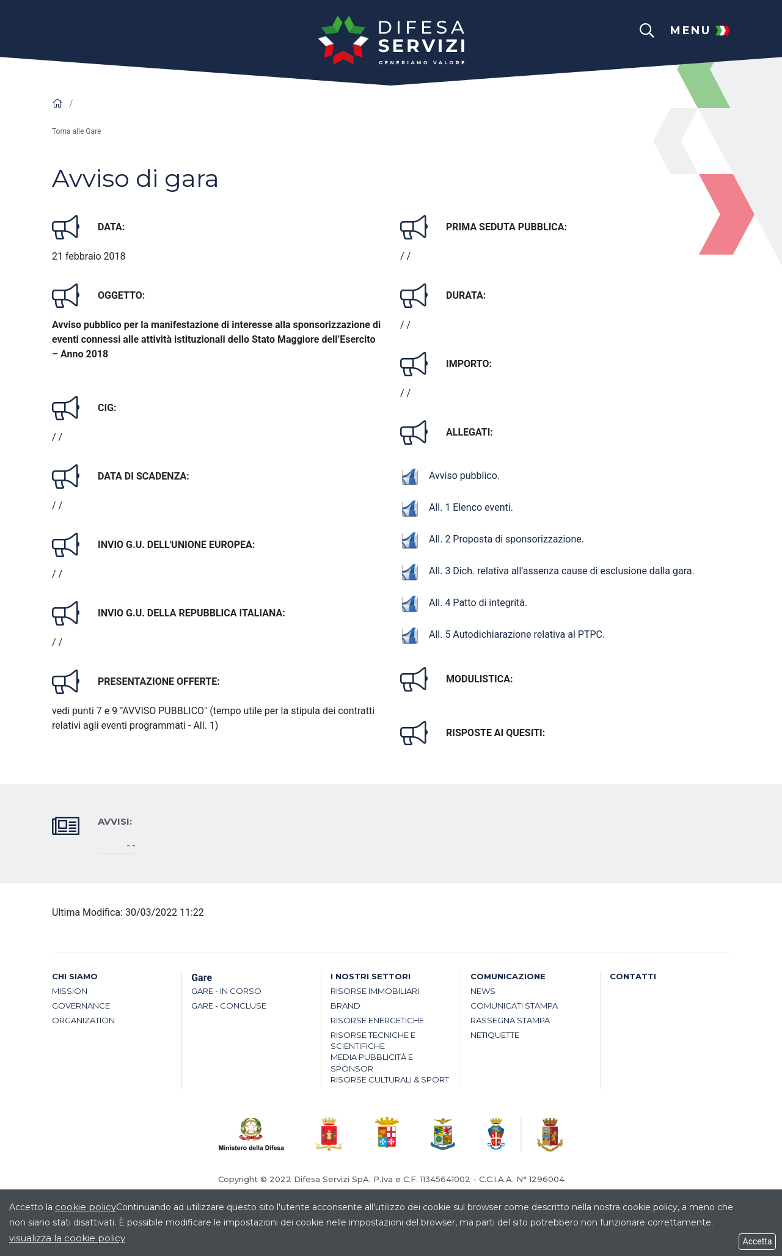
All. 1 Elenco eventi (455, 507)
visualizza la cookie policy (67, 1238)
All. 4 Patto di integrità (462, 602)
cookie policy (85, 1207)
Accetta (757, 1241)
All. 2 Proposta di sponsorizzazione (491, 539)
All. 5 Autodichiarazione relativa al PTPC (501, 634)
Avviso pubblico (448, 475)
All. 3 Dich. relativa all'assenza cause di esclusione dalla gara (546, 571)
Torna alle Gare (76, 131)
